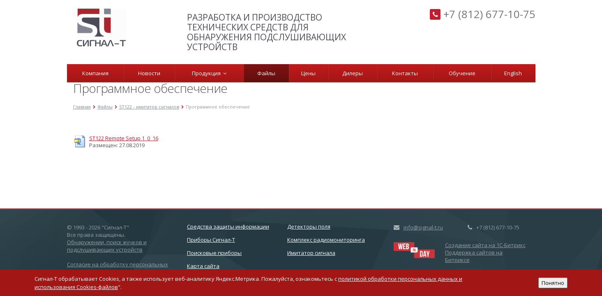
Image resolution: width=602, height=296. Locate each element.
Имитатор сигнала (311, 253)
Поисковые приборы (214, 253)
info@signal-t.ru (423, 227)
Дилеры (352, 73)
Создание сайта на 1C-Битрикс (485, 245)
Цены (308, 73)
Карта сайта (203, 266)
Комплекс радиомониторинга (326, 239)
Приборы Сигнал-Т (211, 239)
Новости (149, 73)
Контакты (405, 73)
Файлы (266, 73)
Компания (95, 73)
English (513, 73)
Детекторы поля (308, 226)
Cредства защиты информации (228, 226)
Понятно (553, 283)
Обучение (462, 73)
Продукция (209, 73)
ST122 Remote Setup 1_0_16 (123, 138)
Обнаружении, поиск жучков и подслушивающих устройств (107, 245)
